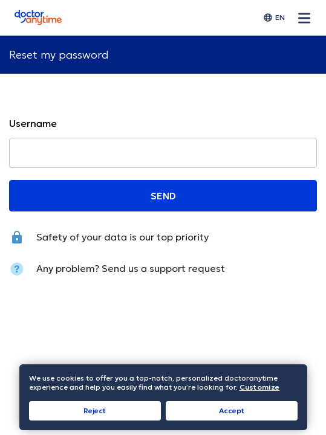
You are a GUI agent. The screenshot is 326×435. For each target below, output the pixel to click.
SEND (163, 196)
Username (33, 123)
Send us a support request (163, 268)
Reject (94, 410)
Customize (260, 387)
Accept (231, 410)
